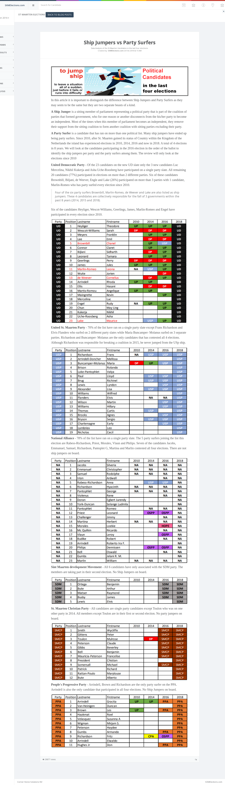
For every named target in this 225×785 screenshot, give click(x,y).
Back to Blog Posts (73, 14)
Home (6, 29)
